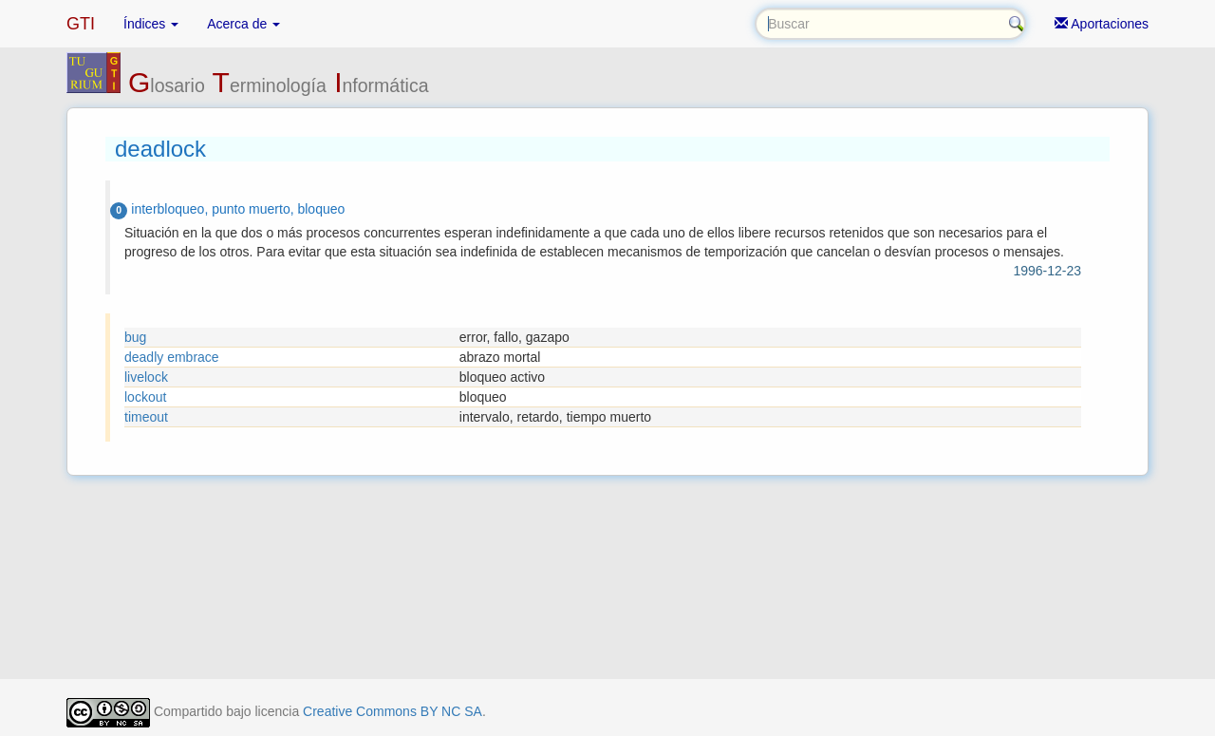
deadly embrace (171, 357)
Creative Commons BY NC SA (392, 711)
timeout (146, 417)
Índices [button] (150, 23)
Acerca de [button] (243, 23)
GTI (80, 23)
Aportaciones (1102, 23)
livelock (146, 377)
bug (135, 337)
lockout (145, 397)
